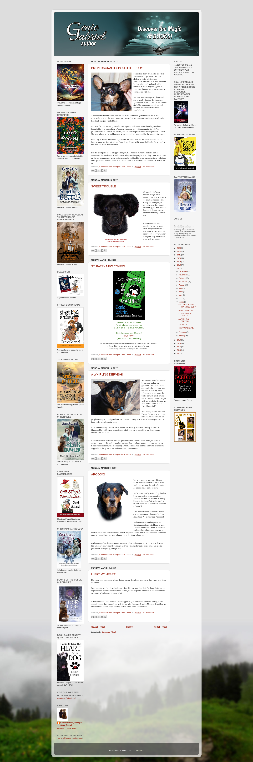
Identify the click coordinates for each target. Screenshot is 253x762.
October (182, 278)
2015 (179, 343)
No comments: (148, 167)
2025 (179, 248)
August (182, 285)
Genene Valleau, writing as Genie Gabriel (71, 724)
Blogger (140, 750)
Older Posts (160, 626)
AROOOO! (98, 474)
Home (129, 626)
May (181, 295)
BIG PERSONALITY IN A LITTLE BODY (117, 68)
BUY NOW (129, 336)
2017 (179, 268)
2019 (179, 262)
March (181, 302)
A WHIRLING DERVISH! (107, 374)
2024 (179, 251)
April (181, 298)
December (183, 271)
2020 (179, 258)
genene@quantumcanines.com (70, 738)
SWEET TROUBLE (103, 186)
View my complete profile (66, 728)
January (182, 336)
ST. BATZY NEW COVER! (108, 266)
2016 (179, 340)
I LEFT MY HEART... (104, 574)
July (180, 288)
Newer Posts (98, 626)
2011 (179, 353)
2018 (179, 265)
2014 (179, 347)
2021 (179, 255)
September (183, 282)
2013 (179, 350)
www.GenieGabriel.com (66, 698)
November (183, 275)
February (182, 332)
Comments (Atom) (109, 632)
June (181, 292)
